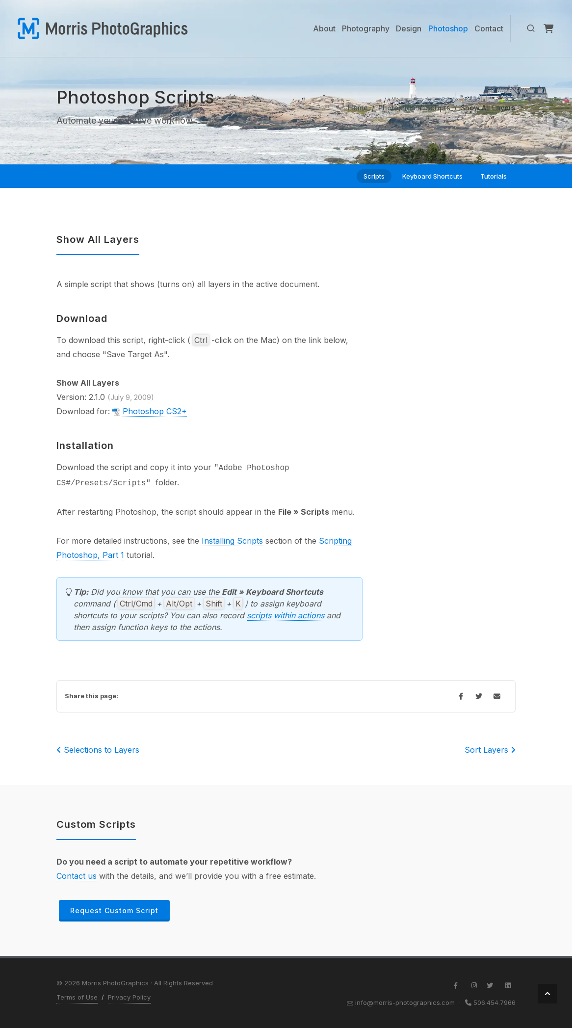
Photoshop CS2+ (155, 411)
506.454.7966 (494, 1002)
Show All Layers (97, 239)
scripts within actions (285, 615)
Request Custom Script (114, 910)
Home (358, 108)
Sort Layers (490, 750)
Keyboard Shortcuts (432, 176)
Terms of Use (77, 997)
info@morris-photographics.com (405, 1002)
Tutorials (493, 176)
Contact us (76, 876)
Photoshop (397, 108)
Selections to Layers (97, 750)
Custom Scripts (96, 824)
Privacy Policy (129, 997)
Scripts (438, 108)
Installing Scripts (232, 541)
